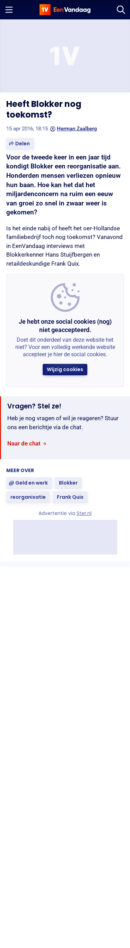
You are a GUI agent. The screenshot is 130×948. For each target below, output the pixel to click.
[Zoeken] (121, 9)
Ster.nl (84, 513)
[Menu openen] (9, 9)
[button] (20, 143)
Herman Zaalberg (73, 129)
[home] (65, 9)
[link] (27, 443)
